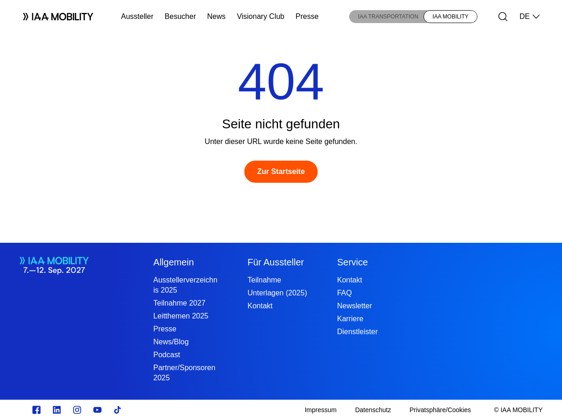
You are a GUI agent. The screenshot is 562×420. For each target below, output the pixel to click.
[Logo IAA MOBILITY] (54, 16)
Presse (307, 16)
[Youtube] (97, 410)
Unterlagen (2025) (277, 293)
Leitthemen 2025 (180, 316)
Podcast (166, 355)
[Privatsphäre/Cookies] (440, 409)
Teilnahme (264, 280)
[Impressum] (321, 409)
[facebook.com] (36, 410)
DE (530, 16)
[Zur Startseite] (281, 172)
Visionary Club (260, 16)
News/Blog (170, 342)
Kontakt (260, 306)
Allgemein (173, 262)
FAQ (344, 293)
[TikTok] (118, 410)
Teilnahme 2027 (179, 303)
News (216, 16)
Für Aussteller (276, 262)
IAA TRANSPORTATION (388, 16)
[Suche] (503, 17)
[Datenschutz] (373, 409)
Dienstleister (357, 332)
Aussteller (137, 16)
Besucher (180, 16)
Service (352, 262)
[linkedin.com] (57, 410)
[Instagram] (77, 410)
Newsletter (354, 306)
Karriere (350, 319)
